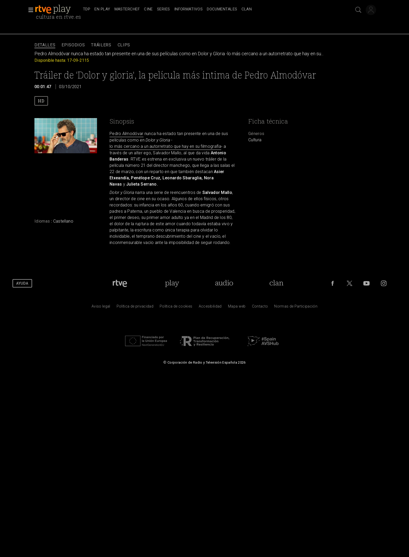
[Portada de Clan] (277, 283)
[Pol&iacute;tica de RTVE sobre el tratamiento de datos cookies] (176, 307)
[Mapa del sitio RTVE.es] (237, 307)
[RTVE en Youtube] (366, 283)
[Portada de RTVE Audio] (224, 283)
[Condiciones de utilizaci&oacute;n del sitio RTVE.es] (101, 307)
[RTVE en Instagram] (384, 283)
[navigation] (210, 9)
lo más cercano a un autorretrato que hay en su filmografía (165, 146)
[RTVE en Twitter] (349, 283)
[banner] (58, 9)
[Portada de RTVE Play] (172, 283)
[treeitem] (86, 10)
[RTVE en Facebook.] (332, 283)
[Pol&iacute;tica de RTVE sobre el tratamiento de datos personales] (135, 307)
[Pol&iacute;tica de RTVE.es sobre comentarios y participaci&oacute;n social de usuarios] (295, 307)
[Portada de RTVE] (120, 283)
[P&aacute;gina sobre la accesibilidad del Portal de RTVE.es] (210, 307)
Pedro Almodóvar (126, 133)
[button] (29, 10)
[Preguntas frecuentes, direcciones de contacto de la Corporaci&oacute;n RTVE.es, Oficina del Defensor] (260, 307)
